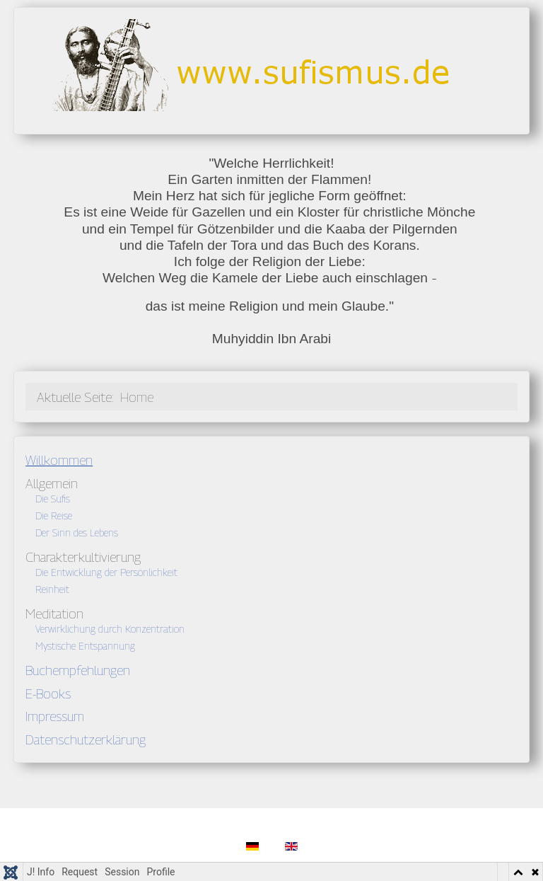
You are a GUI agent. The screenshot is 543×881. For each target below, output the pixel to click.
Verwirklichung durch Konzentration (110, 629)
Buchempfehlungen (77, 670)
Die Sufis (52, 499)
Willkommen (59, 459)
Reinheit (52, 589)
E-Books (48, 693)
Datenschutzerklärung (85, 739)
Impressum (54, 716)
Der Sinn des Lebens (76, 532)
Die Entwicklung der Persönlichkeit (106, 572)
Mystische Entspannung (85, 646)
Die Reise (53, 515)
